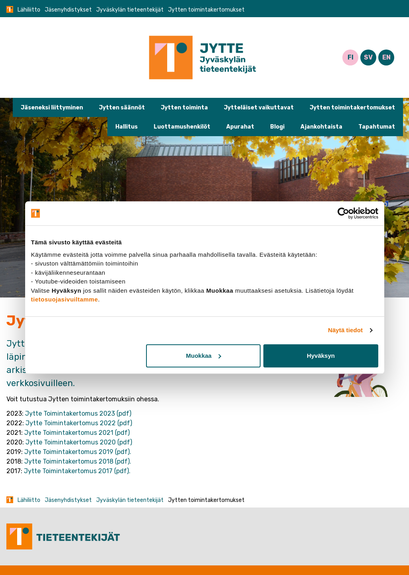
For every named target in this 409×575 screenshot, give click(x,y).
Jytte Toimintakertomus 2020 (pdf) (79, 442)
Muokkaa (203, 355)
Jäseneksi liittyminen (52, 107)
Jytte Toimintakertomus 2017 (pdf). (77, 471)
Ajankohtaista (321, 126)
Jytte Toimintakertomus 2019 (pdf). (77, 452)
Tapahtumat (376, 126)
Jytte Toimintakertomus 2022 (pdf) (79, 423)
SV (368, 57)
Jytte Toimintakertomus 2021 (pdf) (77, 432)
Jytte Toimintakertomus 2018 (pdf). (77, 461)
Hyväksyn (321, 355)
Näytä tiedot (345, 330)
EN (386, 57)
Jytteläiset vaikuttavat (259, 107)
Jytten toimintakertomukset (352, 107)
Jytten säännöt (122, 107)
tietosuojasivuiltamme (64, 299)
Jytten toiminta (184, 107)
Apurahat (240, 126)
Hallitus (126, 126)
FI (351, 57)
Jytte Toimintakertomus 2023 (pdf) (78, 413)
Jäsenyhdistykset (68, 9)
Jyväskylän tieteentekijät (130, 9)
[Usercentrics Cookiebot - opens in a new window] (343, 213)
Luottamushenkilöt (182, 126)
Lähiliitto (29, 9)
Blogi (277, 126)
